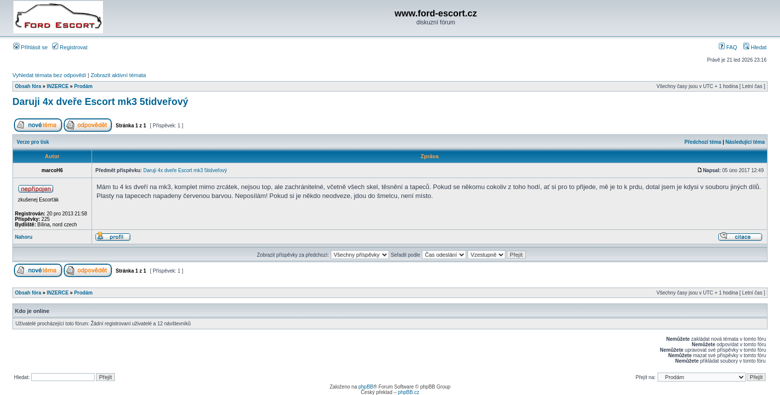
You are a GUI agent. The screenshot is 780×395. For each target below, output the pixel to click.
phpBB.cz (408, 392)
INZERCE (58, 86)
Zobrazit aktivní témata (118, 75)
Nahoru (23, 237)
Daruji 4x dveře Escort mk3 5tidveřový (100, 101)
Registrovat (70, 47)
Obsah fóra (28, 86)
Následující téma (745, 142)
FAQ (728, 47)
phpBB (365, 387)
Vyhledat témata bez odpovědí (49, 75)
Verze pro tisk (33, 142)
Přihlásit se (30, 47)
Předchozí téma (702, 142)
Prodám (83, 86)
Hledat (755, 47)
